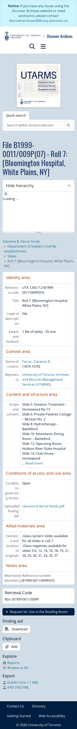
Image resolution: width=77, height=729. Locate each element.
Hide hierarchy (20, 185)
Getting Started (19, 716)
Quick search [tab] (16, 115)
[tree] (38, 211)
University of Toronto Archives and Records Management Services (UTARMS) (45, 379)
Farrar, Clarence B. (36, 361)
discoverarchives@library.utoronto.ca (38, 20)
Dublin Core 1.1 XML (20, 682)
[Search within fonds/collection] (34, 125)
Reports (11, 663)
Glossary (38, 706)
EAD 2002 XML (15, 687)
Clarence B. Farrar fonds (21, 241)
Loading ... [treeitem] (10, 198)
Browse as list (15, 667)
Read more (34, 463)
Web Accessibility (52, 716)
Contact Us (15, 706)
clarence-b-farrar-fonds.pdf (43, 506)
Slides (11, 256)
